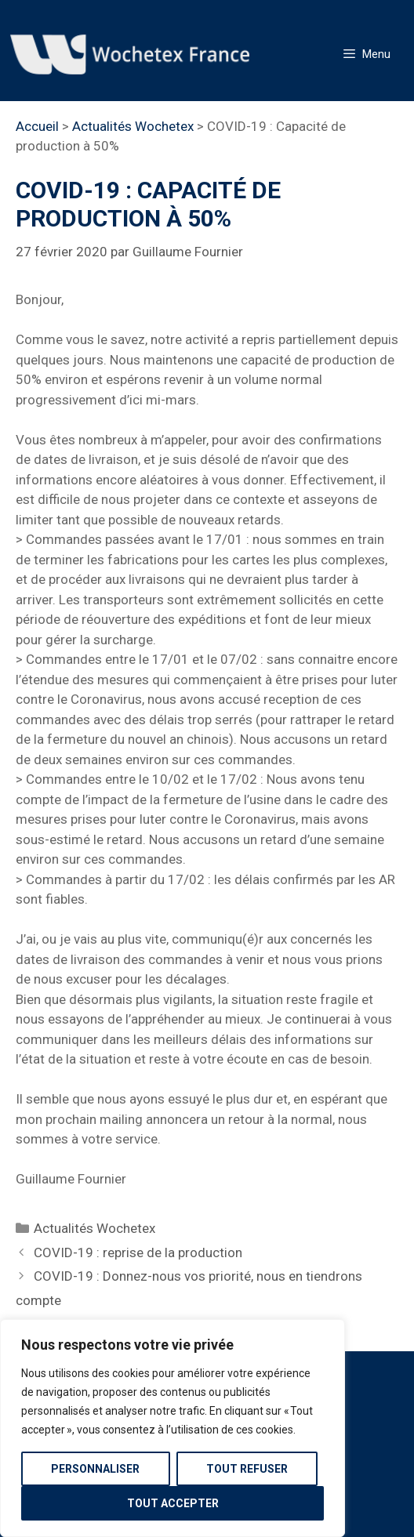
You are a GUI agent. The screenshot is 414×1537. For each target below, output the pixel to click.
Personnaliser (95, 1469)
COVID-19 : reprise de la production (138, 1252)
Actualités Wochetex (133, 126)
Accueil (37, 126)
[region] (172, 1428)
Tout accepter (173, 1503)
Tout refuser (247, 1469)
